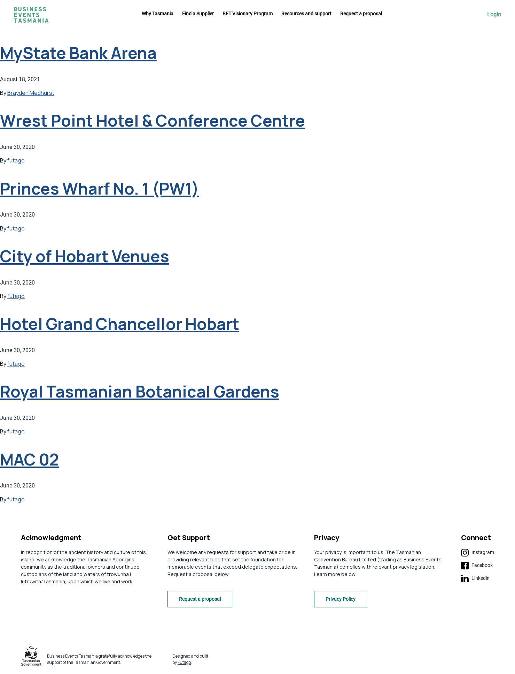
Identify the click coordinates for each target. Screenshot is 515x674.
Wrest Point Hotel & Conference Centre (152, 120)
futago (16, 160)
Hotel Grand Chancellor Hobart (119, 324)
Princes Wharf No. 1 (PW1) (99, 188)
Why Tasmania (157, 13)
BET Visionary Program (248, 13)
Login (494, 15)
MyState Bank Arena (78, 53)
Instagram (477, 552)
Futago (184, 662)
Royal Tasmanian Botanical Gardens (139, 391)
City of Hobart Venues (84, 256)
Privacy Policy (341, 599)
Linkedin (475, 578)
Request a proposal (361, 13)
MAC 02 (29, 459)
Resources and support (306, 13)
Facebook (477, 565)
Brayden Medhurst (30, 93)
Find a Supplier (198, 13)
